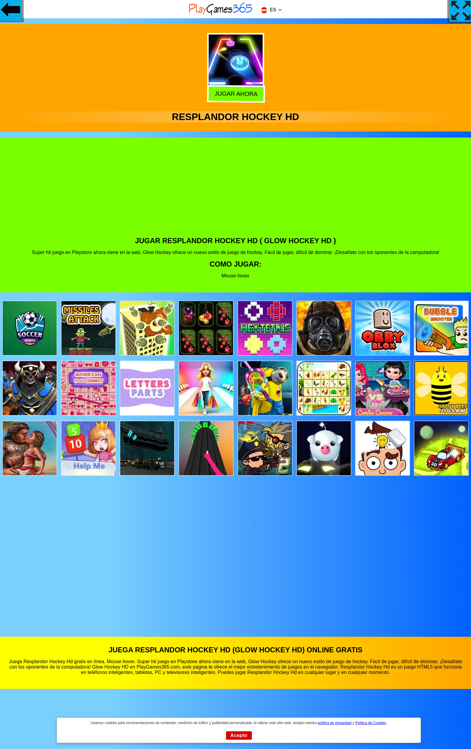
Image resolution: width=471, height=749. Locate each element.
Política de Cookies (370, 723)
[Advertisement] (236, 191)
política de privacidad (335, 723)
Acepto (238, 735)
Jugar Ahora (235, 93)
